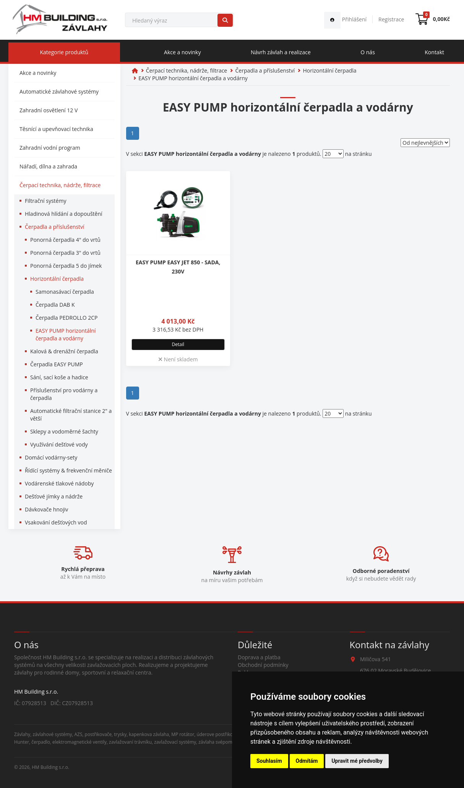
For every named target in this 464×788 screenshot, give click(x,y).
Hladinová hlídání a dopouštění (63, 213)
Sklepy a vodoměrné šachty (64, 431)
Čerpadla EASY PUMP (56, 364)
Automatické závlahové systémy (59, 91)
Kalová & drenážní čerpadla (64, 351)
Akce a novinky (182, 52)
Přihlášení (345, 19)
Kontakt (434, 52)
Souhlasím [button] (269, 761)
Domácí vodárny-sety (51, 457)
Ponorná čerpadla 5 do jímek (66, 265)
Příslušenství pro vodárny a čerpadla (63, 394)
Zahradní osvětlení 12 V (48, 110)
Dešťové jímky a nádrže (54, 496)
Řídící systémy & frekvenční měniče (68, 470)
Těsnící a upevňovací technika (56, 129)
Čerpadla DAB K (55, 304)
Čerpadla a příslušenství (54, 226)
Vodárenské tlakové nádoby (59, 483)
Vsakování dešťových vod (56, 522)
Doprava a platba (259, 657)
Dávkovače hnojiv (46, 509)
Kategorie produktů (64, 52)
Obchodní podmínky (263, 664)
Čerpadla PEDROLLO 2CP (67, 317)
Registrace (391, 19)
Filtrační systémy (45, 200)
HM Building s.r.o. (50, 767)
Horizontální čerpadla (57, 278)
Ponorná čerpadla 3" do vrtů (65, 252)
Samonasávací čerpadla (65, 291)
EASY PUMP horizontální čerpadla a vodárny (66, 334)
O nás (367, 52)
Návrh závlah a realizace (281, 52)
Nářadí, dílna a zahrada (48, 166)
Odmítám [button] (307, 761)
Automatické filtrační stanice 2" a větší (71, 414)
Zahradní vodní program (49, 147)
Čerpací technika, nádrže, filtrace (60, 185)
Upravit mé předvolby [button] (356, 761)
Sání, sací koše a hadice (59, 377)
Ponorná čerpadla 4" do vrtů (65, 239)
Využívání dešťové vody (59, 444)
